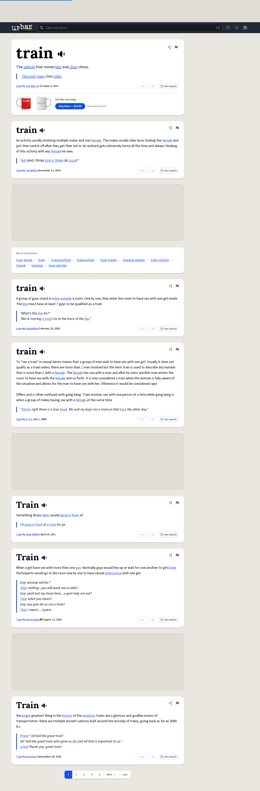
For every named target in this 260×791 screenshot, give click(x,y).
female (96, 140)
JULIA (72, 160)
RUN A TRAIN (54, 160)
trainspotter (85, 260)
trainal (21, 265)
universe (89, 715)
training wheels (134, 260)
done (172, 567)
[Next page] (112, 775)
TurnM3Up (31, 171)
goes (40, 76)
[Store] (228, 27)
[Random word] (217, 27)
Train (19, 534)
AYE (23, 160)
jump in (65, 515)
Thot (23, 588)
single (26, 715)
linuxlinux (31, 757)
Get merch (168, 86)
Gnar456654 (33, 534)
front (75, 515)
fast (58, 67)
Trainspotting (61, 260)
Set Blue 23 (32, 86)
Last (125, 775)
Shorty (26, 409)
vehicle (29, 67)
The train (29, 76)
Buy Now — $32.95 (70, 106)
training (37, 265)
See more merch (96, 106)
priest (24, 746)
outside (66, 298)
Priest (24, 735)
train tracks (108, 260)
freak (63, 409)
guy (78, 567)
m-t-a (29, 419)
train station (160, 260)
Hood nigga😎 (34, 620)
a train (47, 318)
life (74, 741)
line (57, 298)
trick (123, 409)
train (19, 86)
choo (73, 67)
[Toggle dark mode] (236, 27)
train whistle (58, 265)
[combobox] (129, 28)
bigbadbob (32, 329)
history (67, 715)
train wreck (24, 260)
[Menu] (245, 27)
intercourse (113, 573)
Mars (46, 515)
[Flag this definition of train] (176, 47)
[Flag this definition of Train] (177, 503)
